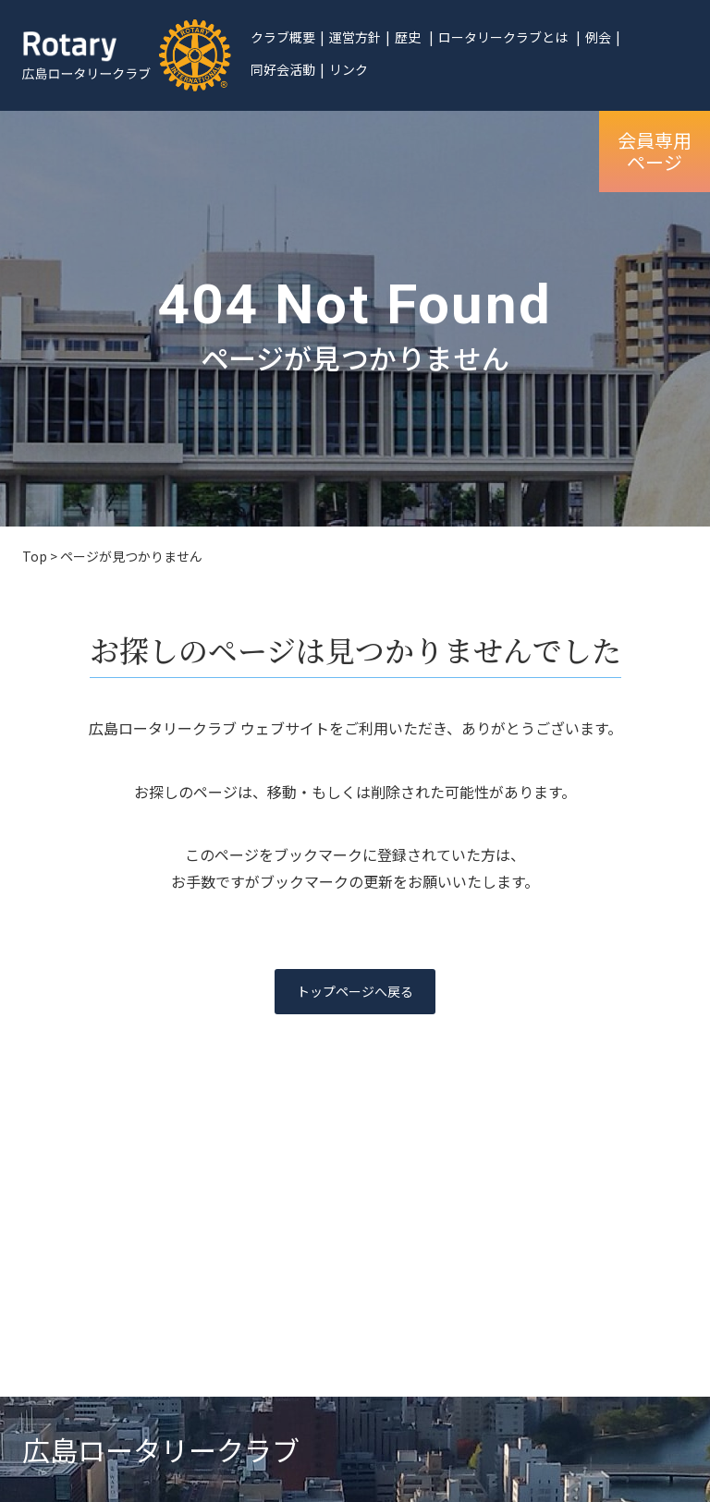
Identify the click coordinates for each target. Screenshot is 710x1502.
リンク (348, 69)
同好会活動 (283, 69)
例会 (598, 37)
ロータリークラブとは (503, 37)
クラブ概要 (283, 37)
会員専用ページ (655, 151)
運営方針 (355, 37)
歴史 (408, 37)
